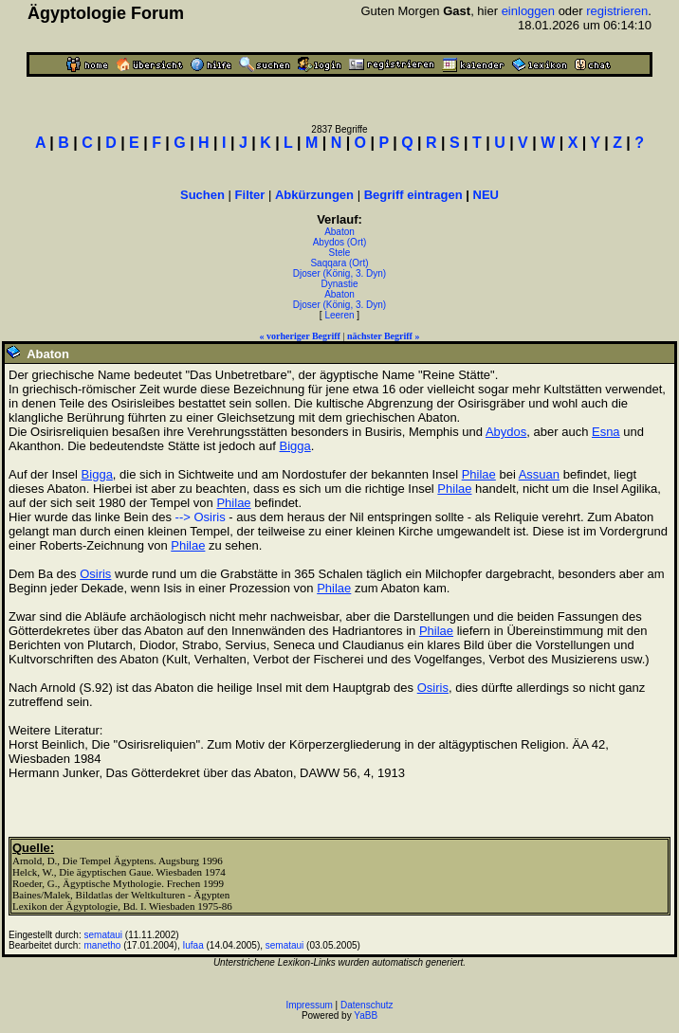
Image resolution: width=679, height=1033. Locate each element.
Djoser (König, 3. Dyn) (339, 273)
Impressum (308, 1005)
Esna (606, 432)
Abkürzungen (314, 195)
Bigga (294, 446)
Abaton (339, 232)
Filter (250, 195)
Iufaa (192, 945)
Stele (340, 252)
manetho (102, 945)
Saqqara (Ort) (339, 263)
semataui (103, 935)
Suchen (202, 195)
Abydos (506, 432)
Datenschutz (367, 1005)
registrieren (617, 11)
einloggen (528, 11)
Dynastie (339, 284)
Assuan (539, 474)
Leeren (339, 315)
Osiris (95, 574)
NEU (486, 195)
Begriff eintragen (413, 195)
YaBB (365, 1015)
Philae (479, 474)
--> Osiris (200, 517)
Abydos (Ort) (340, 242)
